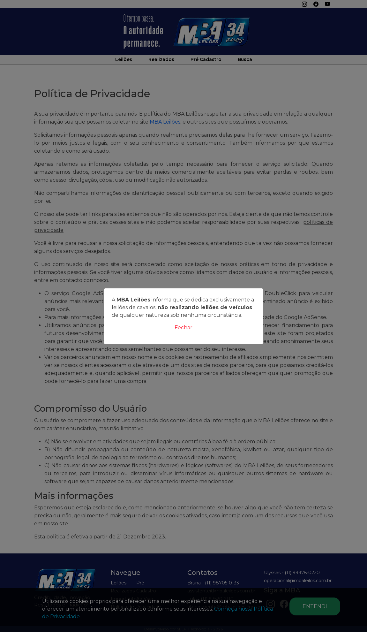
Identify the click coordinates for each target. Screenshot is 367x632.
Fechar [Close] (183, 327)
